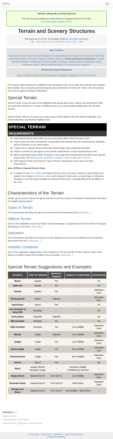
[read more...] (85, 212)
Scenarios (63, 62)
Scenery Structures (87, 75)
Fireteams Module (54, 59)
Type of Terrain (83, 158)
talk (75, 39)
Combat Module (60, 56)
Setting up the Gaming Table (44, 62)
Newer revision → (72, 42)
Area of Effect (36, 173)
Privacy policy (33, 434)
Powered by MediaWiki (56, 437)
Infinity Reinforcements (51, 64)
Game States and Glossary (81, 62)
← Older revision (40, 42)
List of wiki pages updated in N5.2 (56, 21)
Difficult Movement (34, 158)
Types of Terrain (24, 75)
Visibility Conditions (68, 75)
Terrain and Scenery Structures (79, 59)
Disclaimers (58, 434)
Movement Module (42, 56)
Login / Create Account (74, 434)
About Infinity (46, 434)
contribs (83, 39)
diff (32, 42)
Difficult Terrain (40, 75)
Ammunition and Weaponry (81, 56)
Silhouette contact (43, 176)
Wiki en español (81, 64)
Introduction (14, 56)
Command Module (36, 59)
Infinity (6, 3)
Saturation (53, 75)
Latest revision (54, 42)
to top (15, 412)
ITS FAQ (68, 64)
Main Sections (56, 50)
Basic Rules (26, 56)
